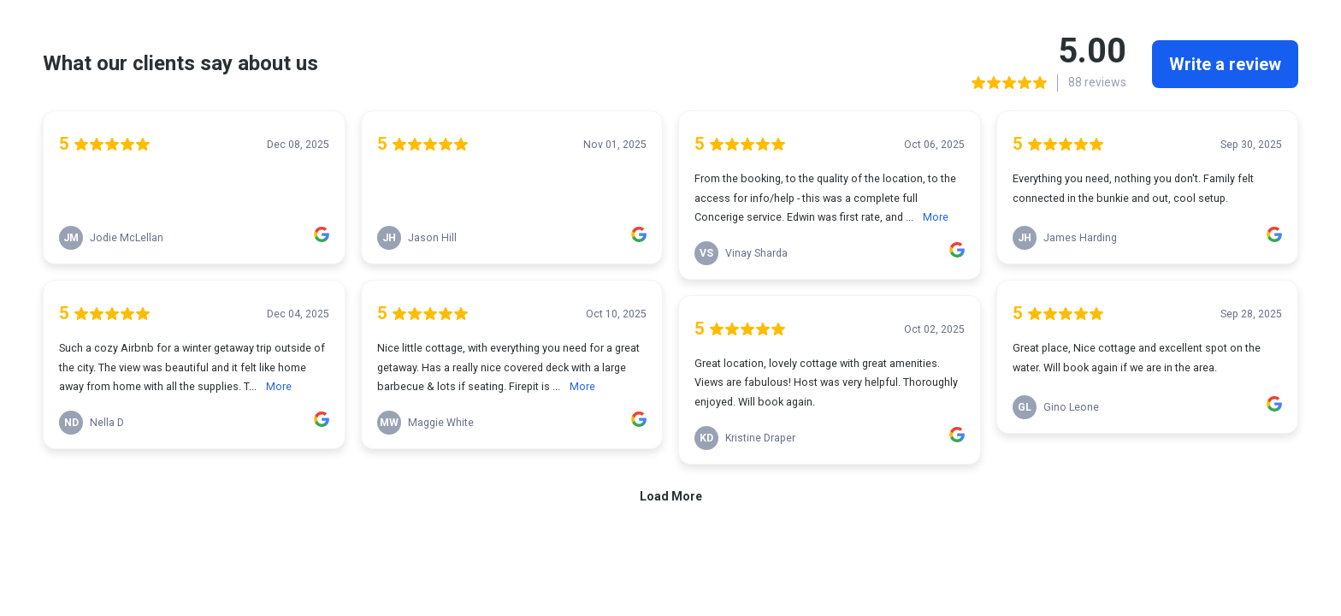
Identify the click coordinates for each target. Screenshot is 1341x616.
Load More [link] (671, 496)
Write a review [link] (1225, 64)
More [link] (279, 386)
